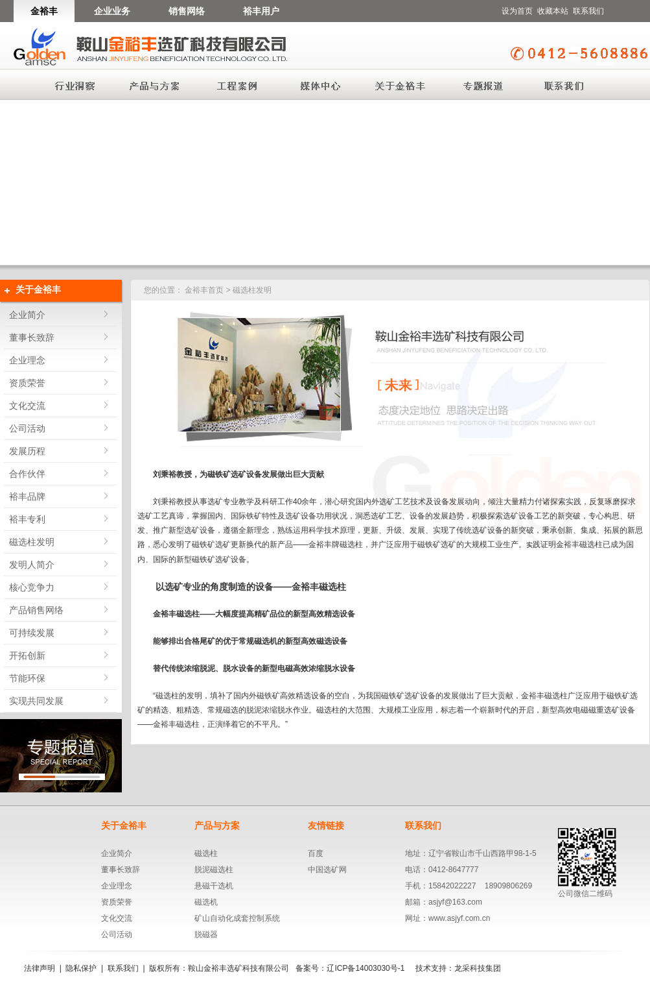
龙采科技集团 (477, 968)
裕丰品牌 (27, 496)
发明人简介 (31, 564)
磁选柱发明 (31, 542)
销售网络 (186, 11)
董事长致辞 (31, 337)
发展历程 (27, 451)
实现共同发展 (36, 701)
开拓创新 (27, 655)
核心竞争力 (31, 587)
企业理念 (27, 360)
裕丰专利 (27, 519)
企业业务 (112, 11)
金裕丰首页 (204, 290)
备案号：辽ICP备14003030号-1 (350, 968)
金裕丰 (44, 11)
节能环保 (27, 678)
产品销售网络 (36, 610)
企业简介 (27, 315)
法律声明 (39, 968)
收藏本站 (552, 11)
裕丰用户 (261, 11)
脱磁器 (206, 934)
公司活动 (27, 428)
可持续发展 (31, 633)
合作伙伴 (27, 474)
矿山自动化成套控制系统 (237, 918)
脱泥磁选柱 (213, 869)
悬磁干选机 (213, 885)
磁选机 (206, 902)
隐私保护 (81, 968)
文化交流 (27, 405)
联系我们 (588, 11)
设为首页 (517, 11)
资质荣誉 (27, 383)
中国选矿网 (327, 869)
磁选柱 (206, 853)
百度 (315, 853)
